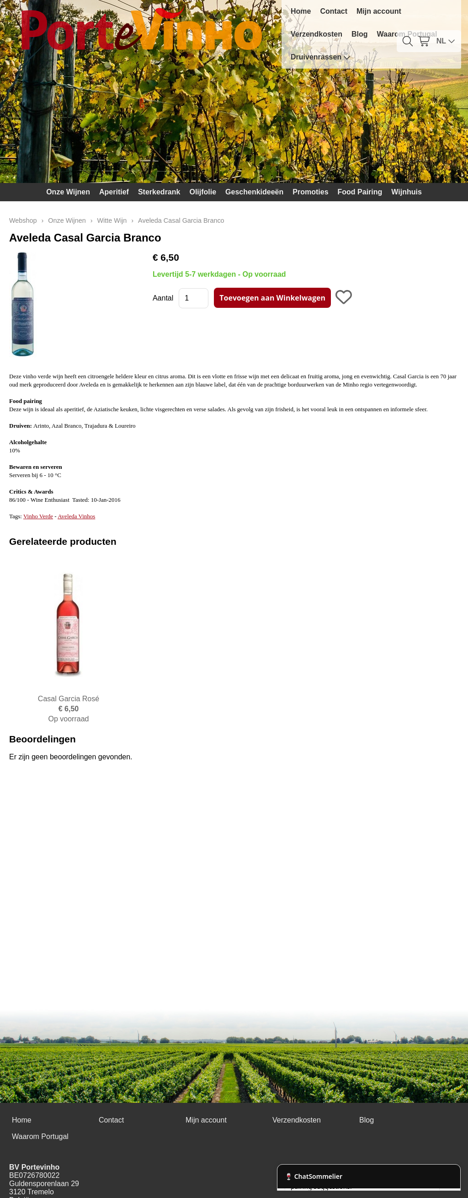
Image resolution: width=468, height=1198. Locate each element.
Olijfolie (202, 192)
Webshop (23, 220)
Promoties (310, 192)
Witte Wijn (112, 220)
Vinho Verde (38, 516)
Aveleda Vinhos (76, 516)
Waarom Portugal (40, 1136)
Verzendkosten (316, 34)
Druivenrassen (321, 57)
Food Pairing (360, 192)
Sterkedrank (159, 192)
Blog (359, 34)
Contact (333, 11)
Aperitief (114, 192)
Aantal (163, 298)
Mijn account (378, 11)
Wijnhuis (406, 192)
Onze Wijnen (68, 192)
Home (301, 11)
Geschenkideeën (254, 192)
